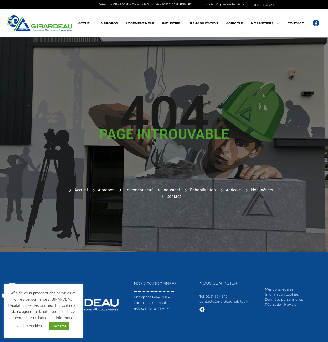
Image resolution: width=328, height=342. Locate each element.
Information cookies (282, 294)
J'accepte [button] (59, 326)
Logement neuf (140, 23)
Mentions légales (279, 289)
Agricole (234, 23)
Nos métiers (265, 23)
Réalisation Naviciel (281, 304)
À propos (109, 23)
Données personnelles (284, 299)
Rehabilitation (204, 23)
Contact (296, 23)
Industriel (172, 23)
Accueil (85, 23)
